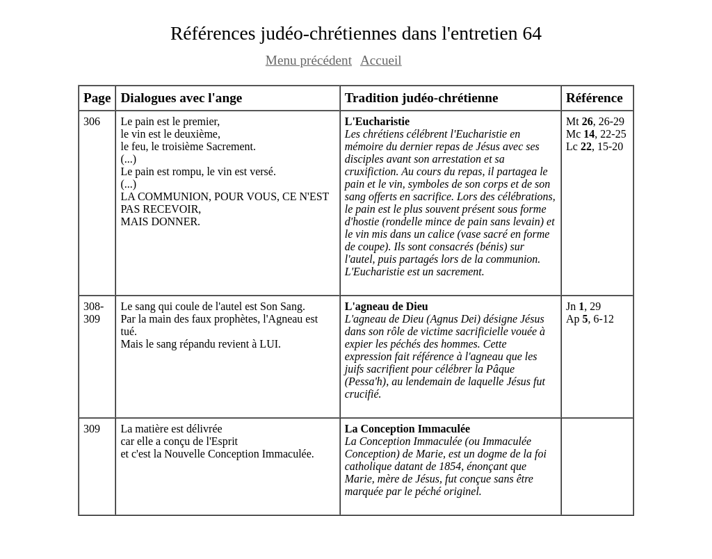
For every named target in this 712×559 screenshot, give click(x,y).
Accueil (381, 60)
